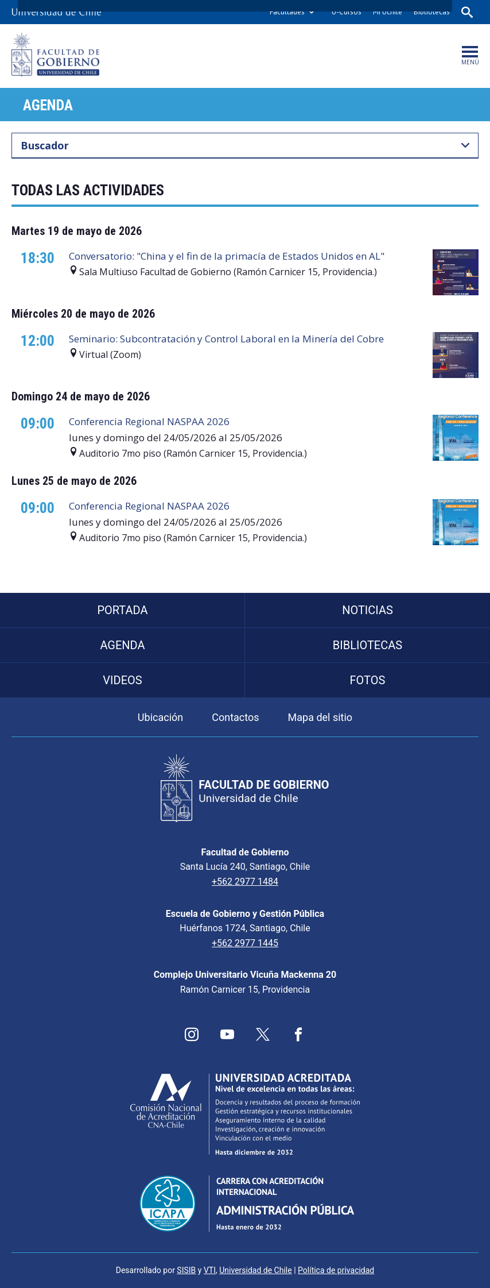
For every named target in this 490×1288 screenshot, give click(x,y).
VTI (210, 1270)
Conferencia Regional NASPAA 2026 (149, 421)
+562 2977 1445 (245, 943)
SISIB (186, 1270)
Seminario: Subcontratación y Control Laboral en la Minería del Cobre (226, 338)
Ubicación (160, 717)
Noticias (367, 610)
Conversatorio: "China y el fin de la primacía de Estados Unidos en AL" (226, 256)
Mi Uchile (387, 12)
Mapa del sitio (320, 717)
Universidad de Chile (255, 1270)
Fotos (368, 680)
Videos (122, 680)
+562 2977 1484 (245, 881)
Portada (122, 610)
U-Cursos (346, 12)
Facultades (287, 12)
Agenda (48, 105)
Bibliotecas (432, 12)
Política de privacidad (336, 1270)
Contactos (235, 717)
